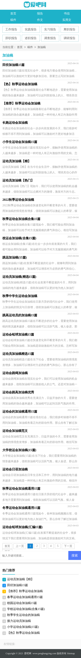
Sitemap (71, 653)
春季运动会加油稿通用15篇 (25, 597)
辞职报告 (11, 38)
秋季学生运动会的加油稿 (23, 615)
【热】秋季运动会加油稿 (23, 632)
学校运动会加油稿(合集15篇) (26, 609)
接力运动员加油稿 (19, 620)
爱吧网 (27, 653)
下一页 (68, 546)
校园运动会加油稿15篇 (22, 603)
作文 (40, 19)
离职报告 (69, 29)
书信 (67, 13)
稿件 (13, 19)
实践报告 (31, 29)
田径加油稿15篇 (17, 585)
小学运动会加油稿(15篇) (23, 626)
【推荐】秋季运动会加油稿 (25, 591)
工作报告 (11, 29)
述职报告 (31, 38)
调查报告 (50, 38)
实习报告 (50, 29)
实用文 (66, 19)
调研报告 (69, 38)
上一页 (20, 546)
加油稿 (41, 47)
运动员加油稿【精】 (20, 579)
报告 (40, 13)
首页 (13, 13)
